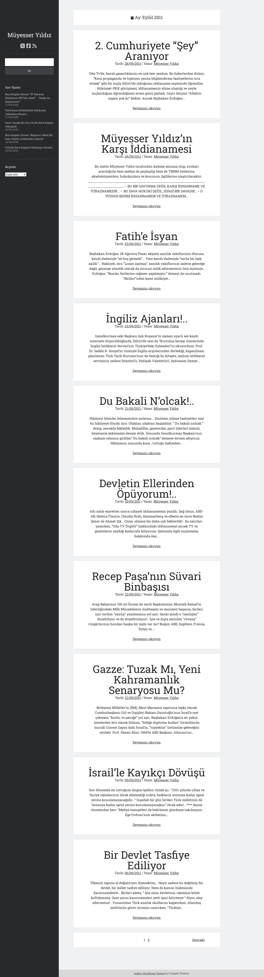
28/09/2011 (133, 63)
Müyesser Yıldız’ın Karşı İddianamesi (146, 143)
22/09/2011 (133, 326)
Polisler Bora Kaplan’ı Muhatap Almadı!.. (29, 147)
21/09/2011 (133, 408)
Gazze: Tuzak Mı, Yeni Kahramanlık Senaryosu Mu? (147, 679)
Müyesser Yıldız (29, 35)
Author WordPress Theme (149, 973)
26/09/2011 (133, 156)
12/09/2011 (133, 594)
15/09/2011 (133, 501)
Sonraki (198, 940)
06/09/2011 (133, 873)
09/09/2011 (133, 780)
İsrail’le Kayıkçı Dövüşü (146, 772)
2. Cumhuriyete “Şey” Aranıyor (146, 50)
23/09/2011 (133, 244)
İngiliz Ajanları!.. (146, 318)
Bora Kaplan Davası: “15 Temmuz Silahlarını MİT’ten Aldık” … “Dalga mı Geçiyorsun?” (27, 97)
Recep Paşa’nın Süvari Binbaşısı (146, 581)
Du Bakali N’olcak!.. (146, 401)
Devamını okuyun (147, 108)
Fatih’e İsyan (147, 236)
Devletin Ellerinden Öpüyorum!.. (146, 488)
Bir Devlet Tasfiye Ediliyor (147, 860)
